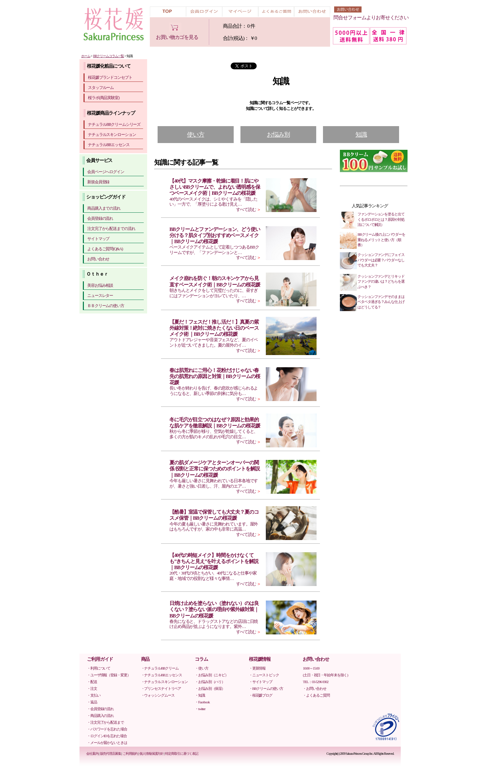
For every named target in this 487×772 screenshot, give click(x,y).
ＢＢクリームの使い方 (105, 305)
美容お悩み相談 (100, 285)
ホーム (85, 56)
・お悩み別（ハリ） (210, 682)
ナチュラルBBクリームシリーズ (114, 124)
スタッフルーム (101, 87)
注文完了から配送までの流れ (111, 228)
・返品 (92, 702)
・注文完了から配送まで (105, 722)
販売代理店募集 (110, 753)
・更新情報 (257, 668)
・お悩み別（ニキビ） (211, 675)
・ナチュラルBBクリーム (160, 668)
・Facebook (202, 702)
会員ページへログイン (105, 171)
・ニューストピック (264, 675)
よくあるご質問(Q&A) (105, 249)
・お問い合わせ (314, 688)
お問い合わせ (98, 259)
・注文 (92, 688)
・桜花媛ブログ (260, 695)
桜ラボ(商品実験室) (103, 97)
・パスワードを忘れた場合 (107, 729)
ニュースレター (100, 295)
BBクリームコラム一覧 (108, 56)
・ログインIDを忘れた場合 (107, 736)
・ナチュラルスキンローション (164, 682)
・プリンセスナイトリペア (161, 688)
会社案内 (92, 753)
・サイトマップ (260, 682)
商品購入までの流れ (103, 208)
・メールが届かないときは (107, 743)
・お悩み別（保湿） (210, 688)
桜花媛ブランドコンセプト (110, 77)
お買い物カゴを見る (177, 37)
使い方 (195, 134)
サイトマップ (98, 238)
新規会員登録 (98, 182)
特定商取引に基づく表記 (181, 753)
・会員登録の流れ (100, 709)
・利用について (98, 668)
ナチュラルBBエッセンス (109, 144)
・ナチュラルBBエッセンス (161, 675)
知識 (361, 134)
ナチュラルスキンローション (112, 134)
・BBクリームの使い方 (266, 688)
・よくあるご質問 (316, 695)
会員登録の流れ (100, 218)
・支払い (93, 695)
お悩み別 (278, 134)
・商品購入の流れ (100, 715)
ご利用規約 (130, 753)
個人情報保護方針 (151, 753)
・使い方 (201, 668)
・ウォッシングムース (158, 695)
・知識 (200, 695)
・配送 (92, 682)
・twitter (200, 709)
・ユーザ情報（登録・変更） (108, 675)
